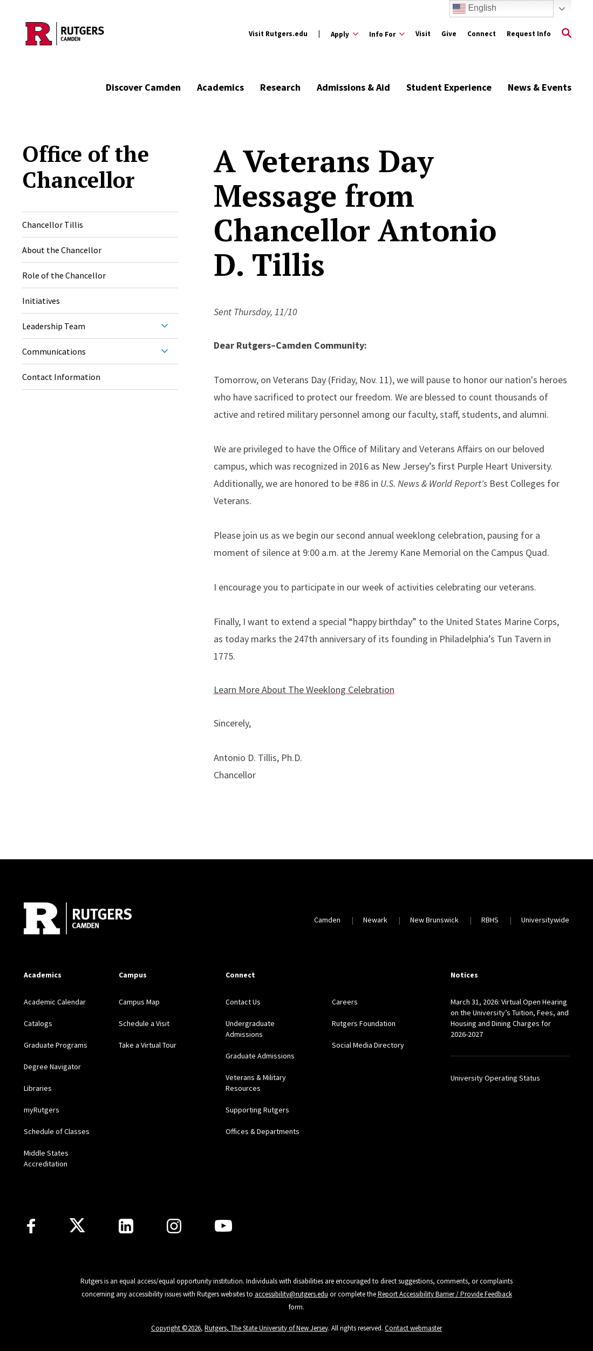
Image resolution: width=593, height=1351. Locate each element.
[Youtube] (223, 1226)
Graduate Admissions (260, 1056)
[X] (77, 1226)
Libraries (38, 1088)
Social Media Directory (368, 1045)
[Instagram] (174, 1226)
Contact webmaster (413, 1328)
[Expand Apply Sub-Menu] (344, 34)
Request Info (529, 33)
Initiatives (41, 300)
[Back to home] (78, 919)
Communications (54, 351)
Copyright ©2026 (176, 1328)
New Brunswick (434, 920)
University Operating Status (495, 1078)
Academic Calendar (55, 1002)
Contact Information (61, 376)
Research (280, 87)
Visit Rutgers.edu (278, 33)
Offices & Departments (262, 1131)
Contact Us (243, 1002)
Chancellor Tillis (52, 224)
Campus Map (139, 1002)
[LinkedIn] (126, 1226)
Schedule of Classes (57, 1131)
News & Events (539, 87)
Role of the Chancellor (64, 275)
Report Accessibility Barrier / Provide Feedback (445, 1294)
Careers (345, 1002)
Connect (481, 33)
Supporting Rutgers (257, 1110)
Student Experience (449, 87)
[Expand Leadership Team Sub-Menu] (164, 326)
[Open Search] (566, 34)
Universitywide (545, 920)
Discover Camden (143, 87)
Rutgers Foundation (364, 1023)
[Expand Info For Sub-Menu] (387, 34)
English (474, 8)
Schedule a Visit (144, 1023)
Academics (220, 87)
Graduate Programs (55, 1045)
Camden (327, 920)
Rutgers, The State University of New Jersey (266, 1328)
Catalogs (38, 1023)
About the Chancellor (61, 250)
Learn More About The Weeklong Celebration (304, 689)
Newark (375, 920)
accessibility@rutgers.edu (291, 1294)
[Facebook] (31, 1226)
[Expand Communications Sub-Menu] (164, 351)
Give (448, 33)
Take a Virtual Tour (147, 1045)
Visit (423, 33)
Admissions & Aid (353, 87)
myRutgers (41, 1110)
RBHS (490, 920)
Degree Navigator (52, 1066)
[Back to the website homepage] (65, 33)
